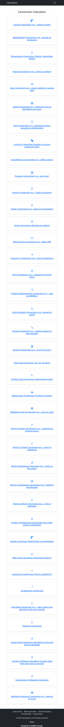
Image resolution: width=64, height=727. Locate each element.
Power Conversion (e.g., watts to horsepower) (32, 209)
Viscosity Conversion (32, 626)
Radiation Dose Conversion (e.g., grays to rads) (32, 412)
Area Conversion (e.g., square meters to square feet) (32, 89)
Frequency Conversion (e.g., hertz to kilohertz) (32, 258)
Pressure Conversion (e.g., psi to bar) (32, 176)
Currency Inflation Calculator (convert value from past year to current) (32, 662)
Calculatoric (12, 2)
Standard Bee (26, 714)
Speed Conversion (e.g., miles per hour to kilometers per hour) (32, 107)
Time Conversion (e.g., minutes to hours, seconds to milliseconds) (32, 126)
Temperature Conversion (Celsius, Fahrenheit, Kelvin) (32, 57)
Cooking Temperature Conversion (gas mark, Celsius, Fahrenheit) (32, 523)
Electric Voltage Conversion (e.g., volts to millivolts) (32, 504)
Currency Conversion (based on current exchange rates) (32, 145)
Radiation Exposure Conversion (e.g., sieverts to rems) (32, 697)
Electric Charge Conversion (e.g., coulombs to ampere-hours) (32, 429)
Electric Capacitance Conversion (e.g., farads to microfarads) (32, 486)
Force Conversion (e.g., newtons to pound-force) (32, 275)
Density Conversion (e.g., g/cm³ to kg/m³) (32, 350)
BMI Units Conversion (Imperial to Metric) (32, 557)
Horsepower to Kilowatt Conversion (32, 680)
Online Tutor (17, 711)
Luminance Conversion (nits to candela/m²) (32, 574)
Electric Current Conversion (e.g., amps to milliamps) (32, 448)
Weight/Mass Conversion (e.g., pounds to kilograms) (32, 38)
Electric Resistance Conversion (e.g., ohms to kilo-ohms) (32, 467)
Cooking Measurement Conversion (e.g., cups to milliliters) (32, 294)
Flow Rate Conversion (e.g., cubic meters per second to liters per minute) (32, 608)
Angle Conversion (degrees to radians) (32, 225)
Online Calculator (45, 711)
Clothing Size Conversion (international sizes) (32, 379)
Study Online (38, 714)
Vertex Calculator (30, 711)
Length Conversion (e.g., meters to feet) (32, 24)
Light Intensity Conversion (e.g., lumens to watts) (32, 313)
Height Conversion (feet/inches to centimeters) (32, 541)
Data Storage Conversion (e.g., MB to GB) (32, 241)
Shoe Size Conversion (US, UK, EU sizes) (32, 362)
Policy (32, 722)
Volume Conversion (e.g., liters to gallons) (32, 71)
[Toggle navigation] (54, 3)
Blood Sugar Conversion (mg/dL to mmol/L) (32, 395)
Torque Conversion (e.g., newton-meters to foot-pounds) (32, 332)
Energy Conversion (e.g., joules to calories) (32, 192)
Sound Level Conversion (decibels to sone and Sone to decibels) (32, 643)
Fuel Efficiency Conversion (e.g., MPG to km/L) (32, 159)
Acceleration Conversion (32, 590)
